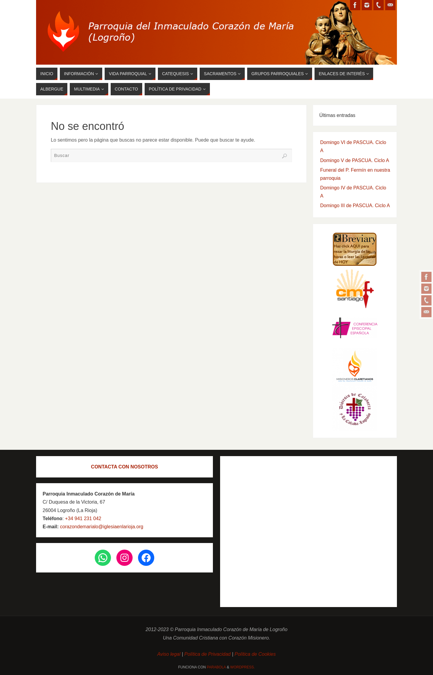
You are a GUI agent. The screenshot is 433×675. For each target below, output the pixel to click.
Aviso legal (169, 654)
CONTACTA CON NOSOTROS (124, 466)
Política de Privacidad (207, 654)
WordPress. (242, 667)
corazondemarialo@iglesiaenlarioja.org (101, 526)
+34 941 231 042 (83, 518)
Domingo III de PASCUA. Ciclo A (355, 205)
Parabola (216, 667)
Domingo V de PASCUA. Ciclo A (354, 160)
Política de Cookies (255, 654)
